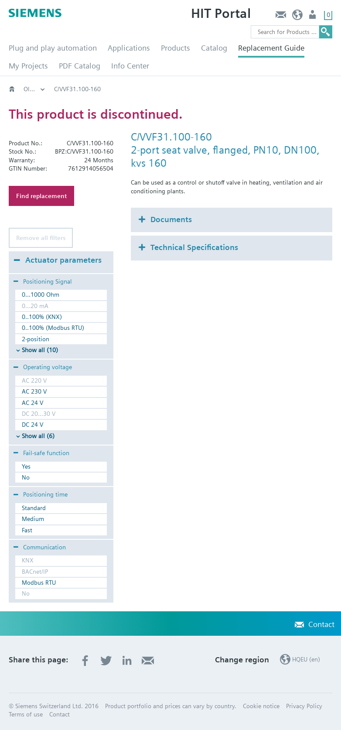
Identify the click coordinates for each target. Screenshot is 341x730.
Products (175, 47)
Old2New (94, 89)
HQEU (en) (306, 659)
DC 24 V (32, 424)
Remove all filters (40, 237)
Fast (27, 530)
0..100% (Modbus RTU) (53, 327)
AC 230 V (34, 391)
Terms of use (26, 714)
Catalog (214, 47)
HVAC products (44, 89)
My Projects (28, 65)
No (26, 477)
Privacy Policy (304, 706)
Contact (321, 624)
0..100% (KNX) (42, 316)
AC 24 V (32, 402)
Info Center (130, 65)
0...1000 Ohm (40, 294)
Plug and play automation (53, 47)
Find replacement (41, 195)
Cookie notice (261, 706)
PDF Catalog (79, 65)
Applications (129, 47)
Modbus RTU (39, 582)
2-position (35, 339)
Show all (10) (40, 349)
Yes (26, 466)
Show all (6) (38, 435)
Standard (34, 507)
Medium (33, 518)
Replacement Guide (271, 47)
